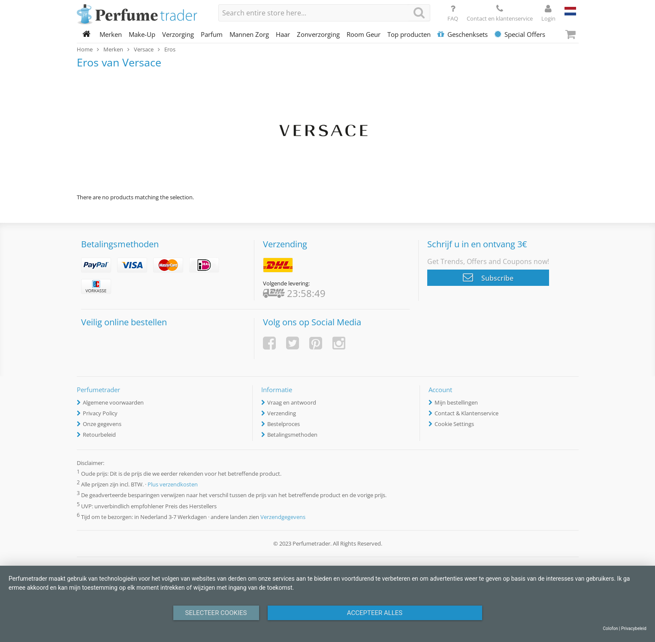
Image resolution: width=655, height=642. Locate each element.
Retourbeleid (99, 434)
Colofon (610, 628)
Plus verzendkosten (173, 485)
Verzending (281, 413)
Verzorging (178, 34)
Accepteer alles (375, 613)
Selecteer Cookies (216, 613)
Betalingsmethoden (292, 434)
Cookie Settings (454, 424)
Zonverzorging (318, 34)
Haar (283, 34)
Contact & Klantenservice (466, 413)
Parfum (212, 34)
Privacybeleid (633, 628)
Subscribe (488, 277)
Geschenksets (463, 34)
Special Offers (520, 34)
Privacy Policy (100, 413)
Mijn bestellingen (456, 402)
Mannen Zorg (249, 34)
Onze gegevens (102, 424)
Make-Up (142, 34)
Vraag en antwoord (291, 402)
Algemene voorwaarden (113, 402)
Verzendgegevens (282, 517)
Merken (111, 34)
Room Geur (363, 34)
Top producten (409, 34)
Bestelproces (283, 424)
